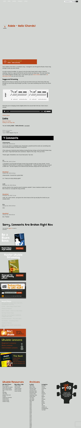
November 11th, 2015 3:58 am (9, 185)
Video (77, 20)
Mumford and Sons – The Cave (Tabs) (11, 318)
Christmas (44, 388)
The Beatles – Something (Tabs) (10, 320)
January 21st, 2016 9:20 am (8, 214)
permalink (27, 125)
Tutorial (43, 405)
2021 (31, 408)
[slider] (25, 111)
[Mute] (45, 111)
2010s (7, 132)
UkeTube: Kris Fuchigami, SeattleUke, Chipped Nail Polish (11, 315)
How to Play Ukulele (6, 388)
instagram (20, 1)
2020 (31, 409)
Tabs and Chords (27, 20)
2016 (31, 415)
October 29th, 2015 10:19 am (8, 173)
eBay (43, 391)
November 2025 (33, 392)
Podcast (43, 399)
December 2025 (33, 391)
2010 (31, 423)
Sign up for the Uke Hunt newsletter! (6, 128)
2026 (31, 401)
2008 (31, 425)
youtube (14, 1)
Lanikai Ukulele (18, 388)
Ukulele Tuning (5, 401)
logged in (10, 228)
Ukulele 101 (44, 407)
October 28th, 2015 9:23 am (8, 143)
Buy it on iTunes (6, 121)
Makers (43, 396)
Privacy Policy (66, 396)
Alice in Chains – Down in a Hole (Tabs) (12, 310)
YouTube (43, 409)
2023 (31, 405)
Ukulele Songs (5, 400)
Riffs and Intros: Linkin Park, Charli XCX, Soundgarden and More (12, 303)
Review (43, 403)
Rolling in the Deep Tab (8, 122)
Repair (43, 401)
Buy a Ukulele (5, 385)
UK (17, 132)
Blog (16, 20)
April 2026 (32, 385)
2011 (31, 421)
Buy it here (19, 248)
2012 (31, 420)
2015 (31, 416)
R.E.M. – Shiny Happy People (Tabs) (11, 306)
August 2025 (32, 396)
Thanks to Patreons (7, 308)
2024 (31, 404)
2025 (31, 403)
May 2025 (32, 400)
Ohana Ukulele (18, 389)
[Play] (4, 111)
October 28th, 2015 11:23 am (8, 161)
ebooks (43, 392)
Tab (42, 404)
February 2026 (33, 388)
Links (43, 395)
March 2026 (32, 387)
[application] (27, 111)
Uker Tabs (4, 393)
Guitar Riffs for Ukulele (7, 387)
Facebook (17, 128)
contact (25, 1)
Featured (44, 393)
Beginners (44, 385)
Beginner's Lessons (9, 343)
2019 (31, 411)
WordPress (69, 394)
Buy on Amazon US (19, 363)
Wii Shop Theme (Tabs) (8, 313)
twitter (9, 1)
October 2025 (33, 393)
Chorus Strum (6, 115)
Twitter (24, 128)
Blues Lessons (7, 345)
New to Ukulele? (67, 20)
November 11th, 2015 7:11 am (9, 195)
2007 (31, 427)
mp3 (42, 397)
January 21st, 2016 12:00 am (8, 205)
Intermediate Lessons (10, 348)
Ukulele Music (5, 398)
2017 (31, 413)
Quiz (43, 400)
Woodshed (5, 172)
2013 (31, 419)
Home (6, 20)
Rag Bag (4, 392)
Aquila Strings (18, 385)
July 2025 (32, 397)
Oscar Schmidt (18, 391)
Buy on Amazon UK (19, 361)
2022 (31, 407)
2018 (31, 412)
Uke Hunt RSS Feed (12, 128)
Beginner (11, 132)
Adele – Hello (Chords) (22, 26)
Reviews (47, 20)
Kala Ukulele (17, 387)
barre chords (36, 74)
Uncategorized (45, 408)
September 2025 (33, 395)
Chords (7, 131)
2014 (31, 417)
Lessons (56, 20)
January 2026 (33, 389)
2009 (31, 424)
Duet (43, 389)
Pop (15, 132)
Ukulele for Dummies (7, 397)
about (4, 1)
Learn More (16, 358)
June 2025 (32, 399)
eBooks (39, 20)
